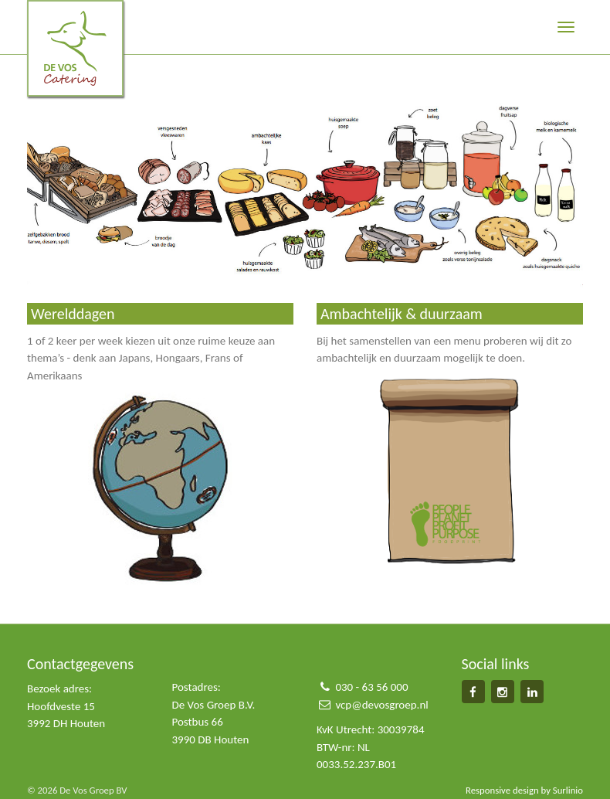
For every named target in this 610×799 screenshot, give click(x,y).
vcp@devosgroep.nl (381, 705)
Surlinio (568, 790)
